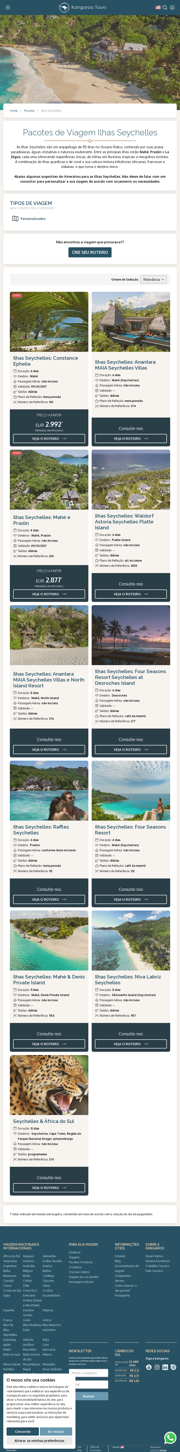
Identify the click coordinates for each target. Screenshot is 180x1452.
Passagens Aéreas (81, 1282)
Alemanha (49, 1256)
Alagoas (28, 1256)
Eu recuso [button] (56, 1431)
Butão (26, 1276)
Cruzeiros (75, 1267)
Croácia (48, 1290)
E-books (120, 1256)
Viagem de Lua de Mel (83, 1277)
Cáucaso (48, 1280)
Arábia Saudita (52, 1261)
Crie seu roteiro (79, 1272)
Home (14, 110)
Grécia (47, 1320)
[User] (172, 7)
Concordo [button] (23, 1431)
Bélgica (28, 1271)
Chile (26, 1285)
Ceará (7, 1285)
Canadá (8, 1280)
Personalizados (28, 218)
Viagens (74, 1257)
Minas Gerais (12, 1364)
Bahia (6, 1271)
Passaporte (122, 1295)
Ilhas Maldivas (32, 1325)
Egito (6, 1295)
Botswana (9, 1276)
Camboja (48, 1276)
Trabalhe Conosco (157, 1266)
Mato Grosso (11, 1354)
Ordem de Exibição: (125, 279)
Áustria (47, 1266)
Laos (46, 1344)
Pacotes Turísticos (81, 1262)
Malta (7, 1349)
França (7, 1320)
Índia (26, 1330)
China (46, 1285)
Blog (118, 1261)
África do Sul (11, 1256)
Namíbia (8, 1369)
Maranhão (29, 1349)
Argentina (9, 1266)
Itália (46, 1339)
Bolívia (47, 1271)
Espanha (8, 1310)
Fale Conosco (154, 1271)
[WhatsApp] (170, 1437)
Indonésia (9, 1339)
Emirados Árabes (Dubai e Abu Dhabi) (32, 1300)
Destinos (74, 1252)
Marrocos (49, 1349)
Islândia (28, 1339)
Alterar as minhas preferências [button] (39, 1441)
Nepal (27, 1369)
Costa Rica (30, 1290)
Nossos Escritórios (158, 1261)
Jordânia (28, 1344)
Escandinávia (51, 1295)
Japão (7, 1344)
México (47, 1354)
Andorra (28, 1261)
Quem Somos (154, 1256)
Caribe (27, 1280)
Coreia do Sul (12, 1290)
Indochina (49, 1330)
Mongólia (49, 1364)
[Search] (165, 7)
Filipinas (48, 1310)
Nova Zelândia (52, 1369)
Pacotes (29, 110)
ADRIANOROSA (158, 1450)
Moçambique (31, 1364)
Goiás (26, 1320)
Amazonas (10, 1261)
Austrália (29, 1266)
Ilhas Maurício (52, 1325)
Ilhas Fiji (8, 1325)
